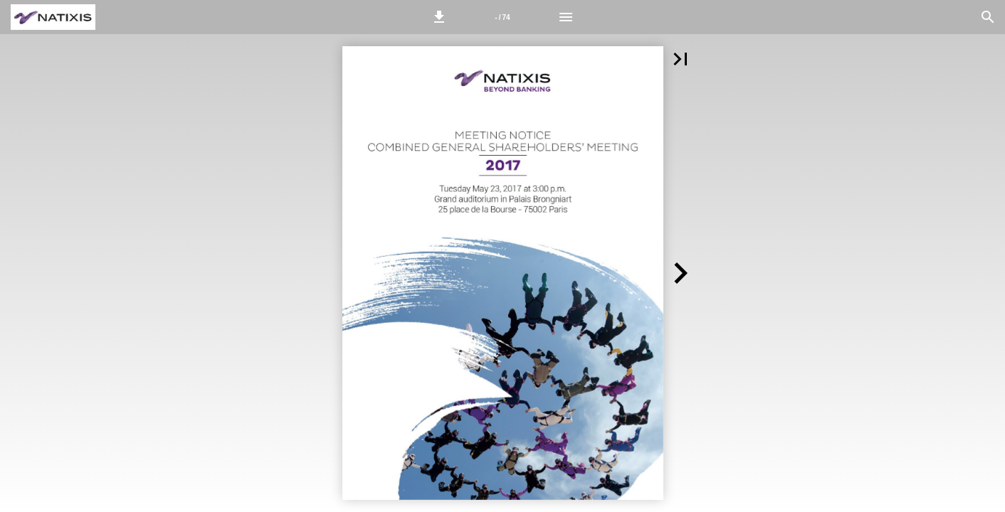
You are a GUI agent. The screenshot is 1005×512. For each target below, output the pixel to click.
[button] (439, 17)
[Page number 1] (502, 17)
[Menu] (566, 17)
